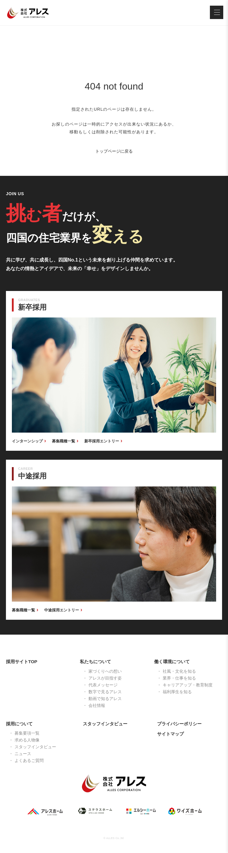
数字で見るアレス (105, 691)
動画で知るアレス (105, 698)
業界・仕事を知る (179, 678)
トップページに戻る (114, 151)
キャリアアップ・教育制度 (188, 685)
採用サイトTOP (21, 661)
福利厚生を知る (177, 691)
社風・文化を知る (179, 671)
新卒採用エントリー (101, 441)
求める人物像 (27, 740)
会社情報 (96, 705)
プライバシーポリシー (179, 723)
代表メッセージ (103, 685)
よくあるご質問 (29, 760)
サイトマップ (170, 733)
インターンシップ (27, 441)
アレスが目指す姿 (105, 678)
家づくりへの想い (105, 671)
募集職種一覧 (63, 441)
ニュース (23, 753)
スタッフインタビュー (35, 746)
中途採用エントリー (61, 610)
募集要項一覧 (27, 733)
